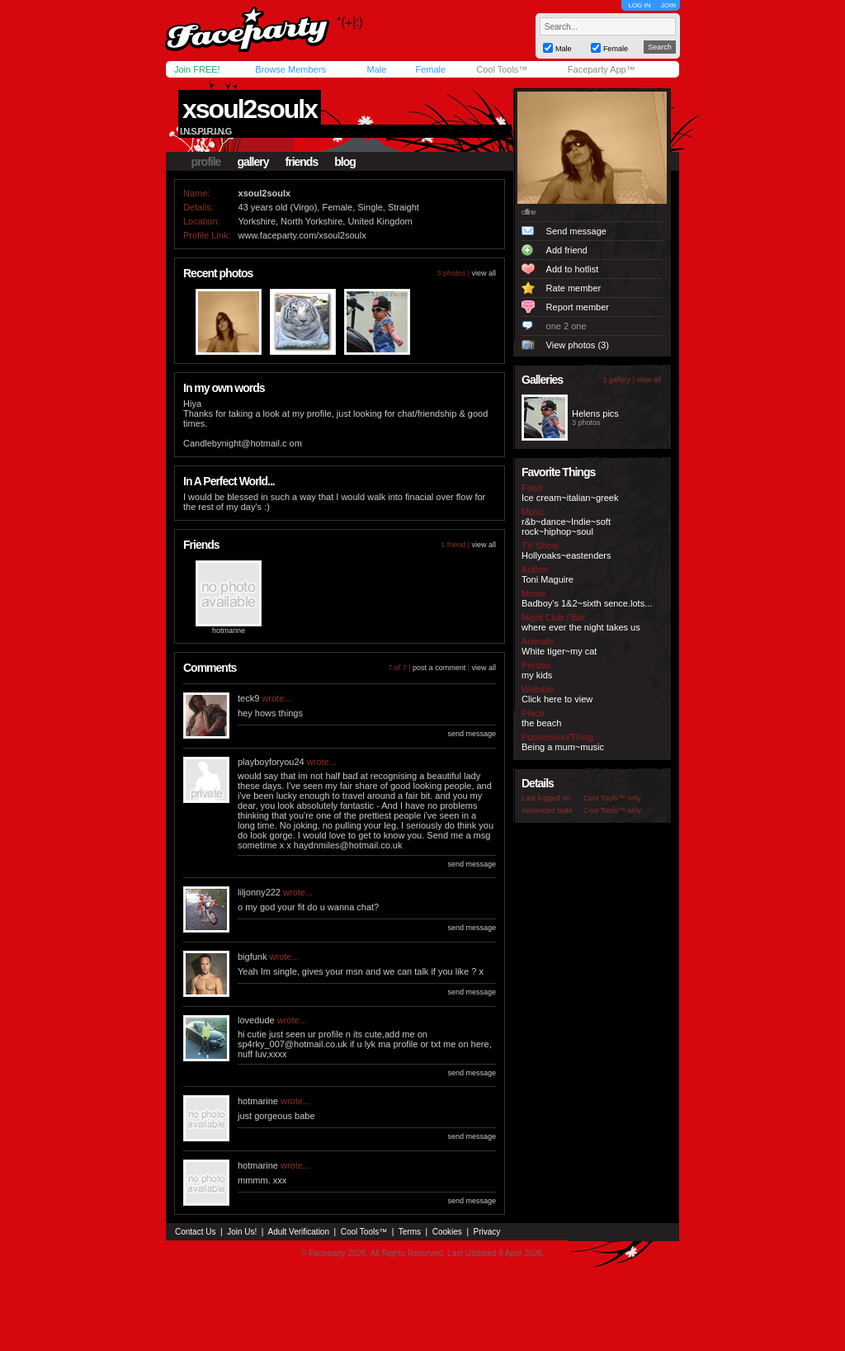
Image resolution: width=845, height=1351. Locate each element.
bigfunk (252, 956)
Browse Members (290, 69)
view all (483, 273)
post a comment (439, 668)
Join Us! (242, 1231)
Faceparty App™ (601, 69)
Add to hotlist (572, 269)
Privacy (487, 1231)
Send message (576, 231)
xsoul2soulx (249, 109)
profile (206, 161)
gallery (252, 161)
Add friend (567, 250)
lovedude (256, 1020)
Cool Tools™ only (612, 798)
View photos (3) (577, 345)
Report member (577, 307)
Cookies (447, 1231)
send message (471, 734)
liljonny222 (259, 892)
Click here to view (557, 699)
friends (302, 161)
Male (376, 69)
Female (430, 69)
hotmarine (228, 630)
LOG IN (639, 5)
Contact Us (195, 1231)
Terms (410, 1231)
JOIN (668, 5)
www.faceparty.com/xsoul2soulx (302, 235)
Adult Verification (298, 1231)
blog (345, 161)
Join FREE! (197, 69)
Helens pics (595, 413)
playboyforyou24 (271, 762)
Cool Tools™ (501, 69)
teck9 (248, 698)
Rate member (574, 288)
